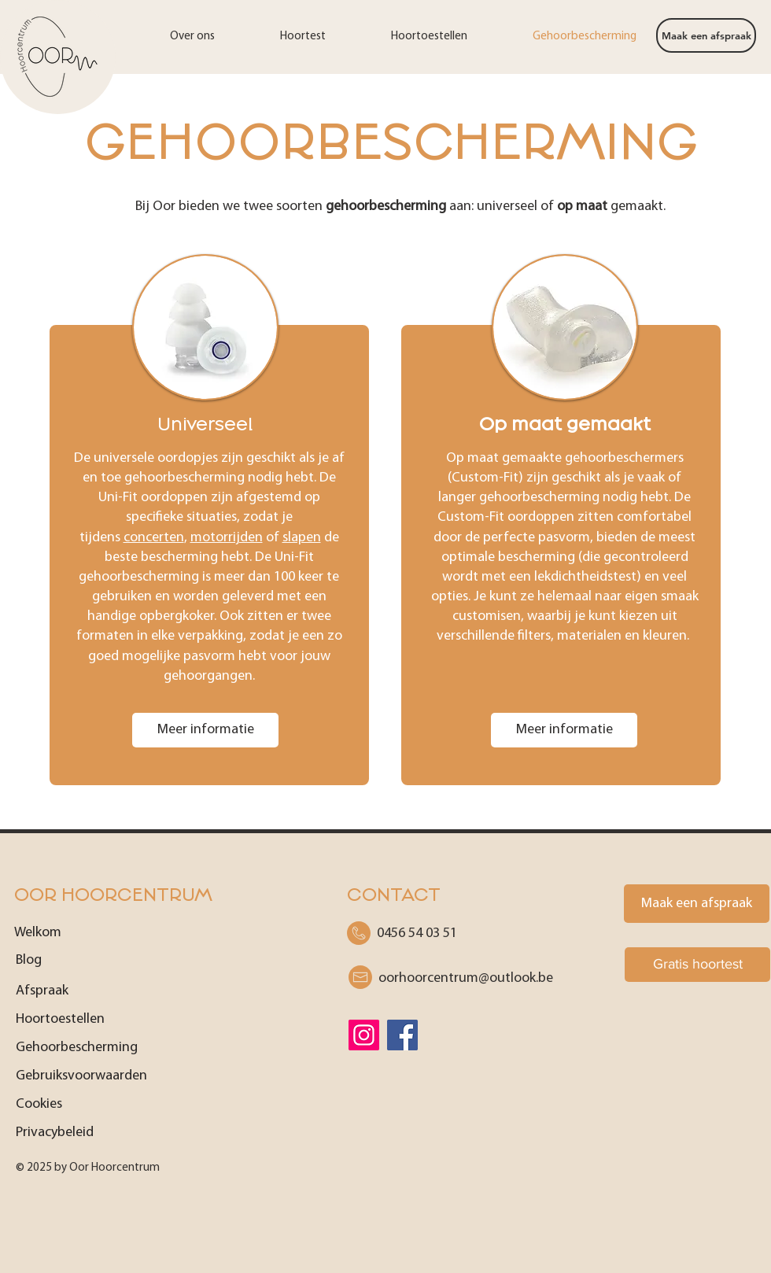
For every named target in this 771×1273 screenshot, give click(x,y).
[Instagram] (364, 1035)
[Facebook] (402, 1035)
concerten (154, 537)
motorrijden (226, 537)
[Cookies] (120, 1103)
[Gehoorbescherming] (120, 1047)
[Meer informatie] (205, 730)
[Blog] (88, 959)
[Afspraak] (88, 990)
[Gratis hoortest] (697, 964)
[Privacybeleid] (120, 1132)
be (465, 978)
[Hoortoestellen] (88, 1018)
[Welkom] (87, 932)
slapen (301, 537)
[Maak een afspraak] (706, 35)
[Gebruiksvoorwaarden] (120, 1075)
